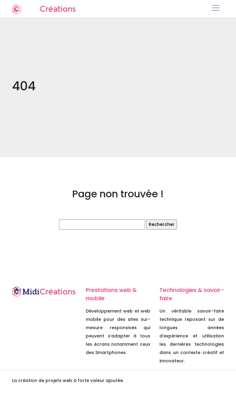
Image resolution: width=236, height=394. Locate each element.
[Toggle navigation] (215, 8)
